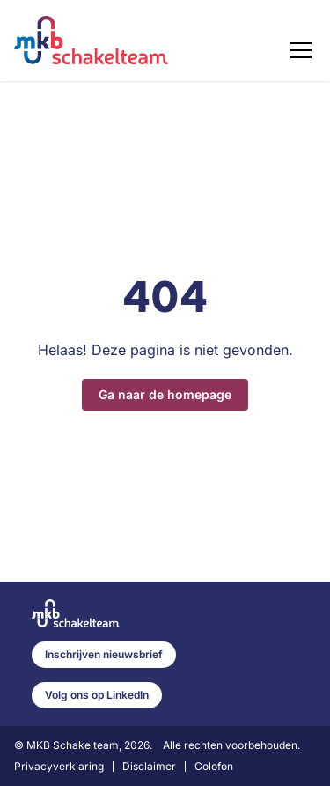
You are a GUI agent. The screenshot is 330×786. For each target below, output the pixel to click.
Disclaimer (149, 766)
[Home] (91, 40)
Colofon (213, 766)
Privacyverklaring (59, 766)
